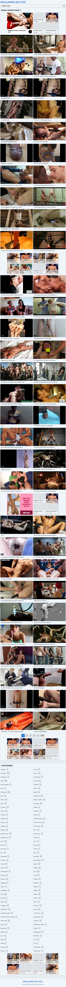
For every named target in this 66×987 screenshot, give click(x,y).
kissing (4, 947)
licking (37, 780)
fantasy (4, 875)
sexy (37, 875)
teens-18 (38, 905)
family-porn (6, 871)
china (4, 811)
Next (42, 735)
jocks (3, 939)
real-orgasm (39, 860)
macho (37, 788)
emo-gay (5, 848)
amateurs (5, 777)
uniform (38, 920)
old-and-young (40, 818)
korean (4, 951)
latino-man (38, 777)
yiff (36, 943)
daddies (4, 826)
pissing (37, 845)
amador (4, 769)
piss (36, 841)
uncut (37, 909)
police (37, 848)
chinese (4, 814)
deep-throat (6, 833)
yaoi (36, 939)
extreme (4, 860)
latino (37, 773)
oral (36, 830)
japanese (5, 928)
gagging (5, 883)
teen (37, 901)
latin (37, 769)
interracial (5, 920)
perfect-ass (38, 833)
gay (4, 894)
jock (3, 935)
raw (36, 852)
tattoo (37, 894)
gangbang (5, 890)
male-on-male (39, 799)
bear (4, 803)
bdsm (4, 799)
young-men (38, 951)
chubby (4, 818)
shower (37, 886)
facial (4, 864)
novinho (37, 811)
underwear (38, 917)
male (37, 792)
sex (37, 871)
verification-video (40, 924)
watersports (39, 932)
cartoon (5, 807)
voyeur (37, 928)
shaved (37, 879)
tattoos (37, 898)
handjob (5, 905)
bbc (3, 796)
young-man (39, 947)
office (37, 814)
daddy (4, 830)
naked (37, 807)
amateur (5, 773)
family (4, 867)
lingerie (37, 784)
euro (3, 852)
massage (38, 803)
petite (37, 837)
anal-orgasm (6, 784)
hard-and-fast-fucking (9, 917)
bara (3, 788)
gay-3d (4, 898)
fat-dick (4, 879)
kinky (4, 943)
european (5, 856)
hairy (4, 901)
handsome (6, 909)
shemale (38, 883)
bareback (5, 792)
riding (37, 867)
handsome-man (7, 913)
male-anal (38, 796)
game (4, 886)
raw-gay (38, 856)
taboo (37, 890)
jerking (4, 932)
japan (4, 924)
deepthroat (6, 837)
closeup (4, 822)
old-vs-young (39, 822)
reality (37, 864)
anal (4, 780)
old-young (38, 826)
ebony (4, 845)
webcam (38, 935)
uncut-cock (39, 913)
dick (4, 841)
